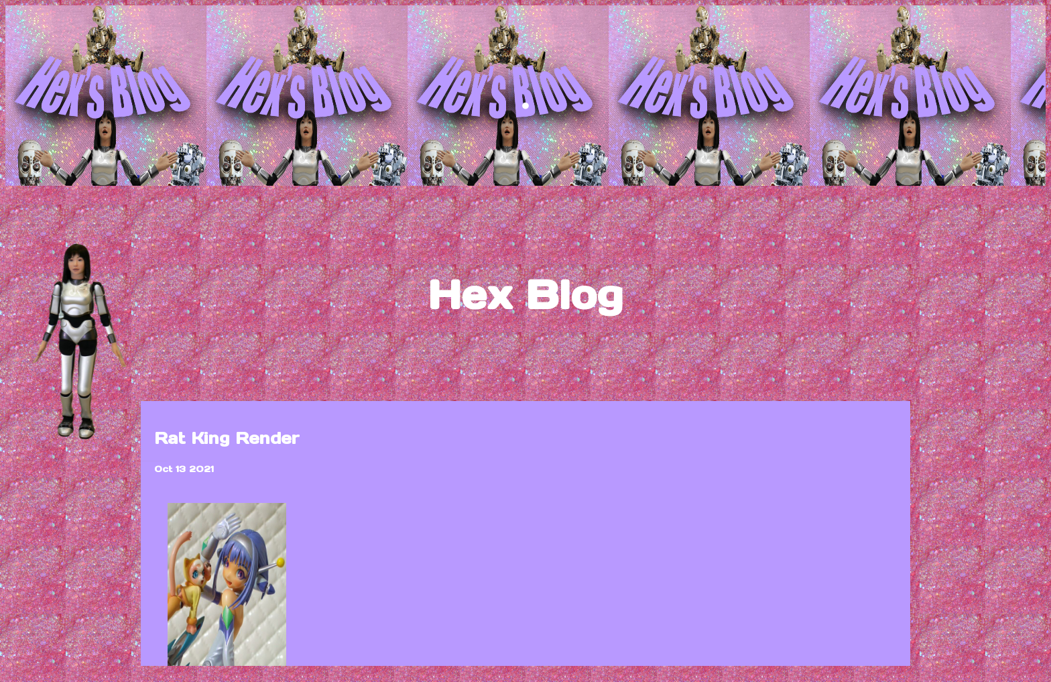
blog (525, 431)
